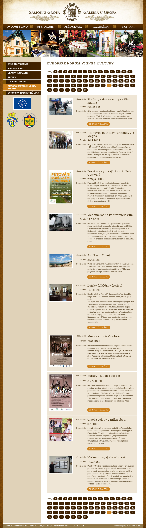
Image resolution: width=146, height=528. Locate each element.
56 (109, 85)
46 (50, 85)
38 (91, 81)
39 (97, 81)
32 (55, 81)
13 (118, 72)
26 (109, 76)
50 (73, 85)
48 (61, 85)
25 (103, 76)
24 (97, 76)
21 (79, 76)
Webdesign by (127, 526)
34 (67, 81)
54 (97, 85)
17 (55, 76)
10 (100, 72)
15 (130, 72)
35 (73, 81)
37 (85, 81)
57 (115, 85)
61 (50, 90)
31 (50, 81)
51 (79, 85)
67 (85, 90)
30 (133, 76)
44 (127, 81)
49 (67, 85)
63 (61, 90)
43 (121, 81)
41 (109, 81)
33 (61, 81)
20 (73, 76)
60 (133, 85)
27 (115, 76)
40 (103, 81)
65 (73, 90)
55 (103, 85)
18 (61, 76)
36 (79, 81)
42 (115, 81)
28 (121, 76)
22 (85, 76)
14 (124, 72)
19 (67, 76)
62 (55, 90)
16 (50, 76)
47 (55, 85)
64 (67, 90)
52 (85, 85)
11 (106, 72)
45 (133, 81)
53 (91, 85)
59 (127, 85)
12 (112, 72)
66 (79, 90)
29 (127, 76)
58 (121, 85)
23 (91, 76)
